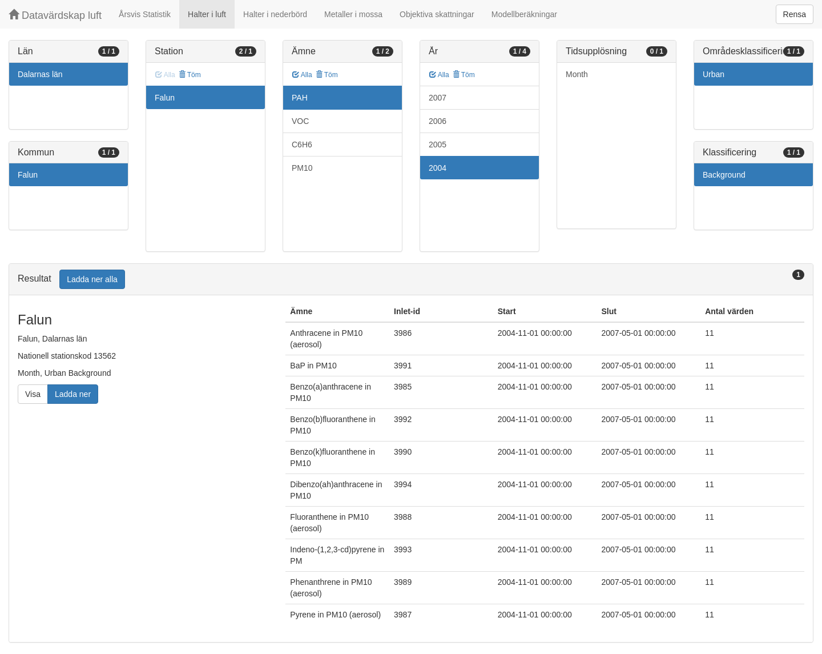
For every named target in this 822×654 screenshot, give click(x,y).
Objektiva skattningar (437, 14)
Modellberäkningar (524, 14)
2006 (437, 121)
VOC (300, 121)
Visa (33, 394)
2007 (437, 97)
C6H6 (302, 144)
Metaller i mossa (353, 14)
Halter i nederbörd (275, 14)
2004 (437, 167)
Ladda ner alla (92, 279)
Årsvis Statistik (145, 14)
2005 (437, 144)
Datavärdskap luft (55, 15)
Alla (302, 75)
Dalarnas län (40, 74)
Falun (28, 174)
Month (577, 74)
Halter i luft (207, 14)
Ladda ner (73, 394)
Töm (190, 75)
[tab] (411, 279)
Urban (713, 74)
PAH (300, 97)
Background (724, 174)
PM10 (302, 167)
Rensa (794, 14)
